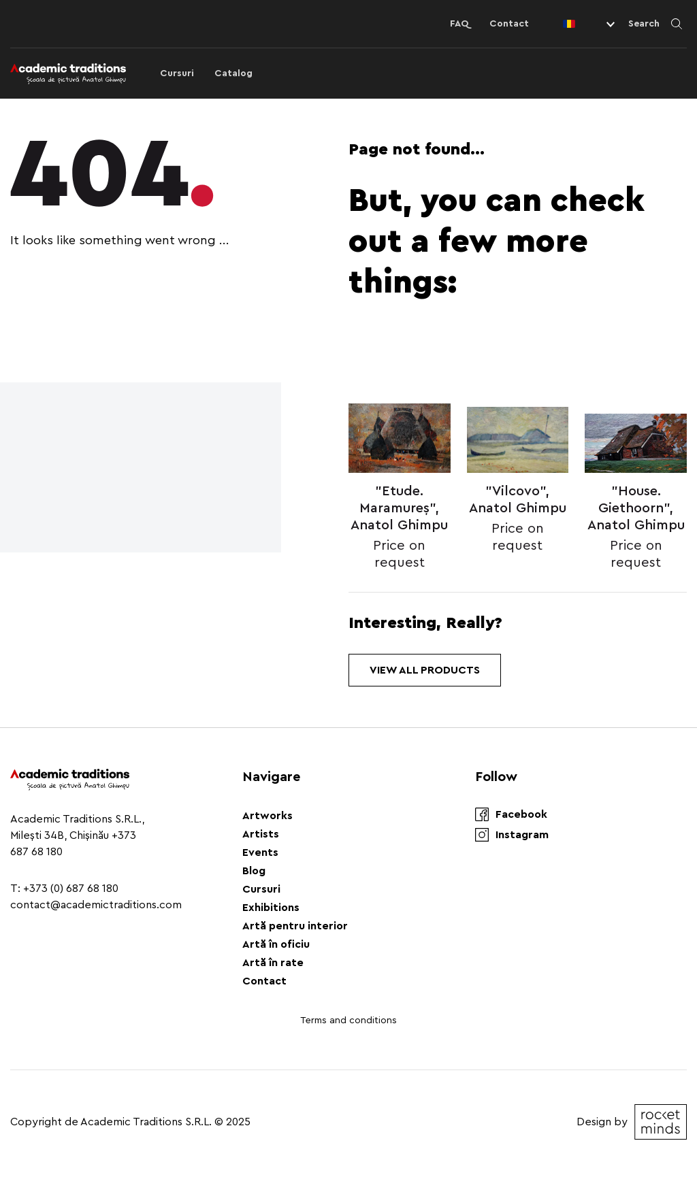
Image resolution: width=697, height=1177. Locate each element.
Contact (509, 24)
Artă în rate (273, 962)
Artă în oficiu (276, 944)
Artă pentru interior (295, 926)
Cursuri (177, 73)
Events (260, 852)
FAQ (459, 24)
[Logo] (68, 73)
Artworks (267, 815)
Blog (253, 870)
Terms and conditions (348, 1020)
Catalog (233, 73)
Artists (260, 834)
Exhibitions (270, 907)
